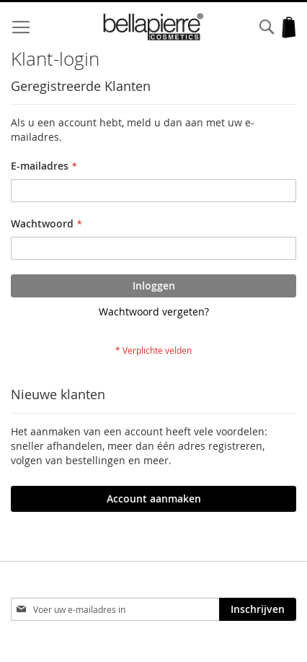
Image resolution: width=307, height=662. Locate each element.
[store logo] (154, 27)
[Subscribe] (257, 609)
